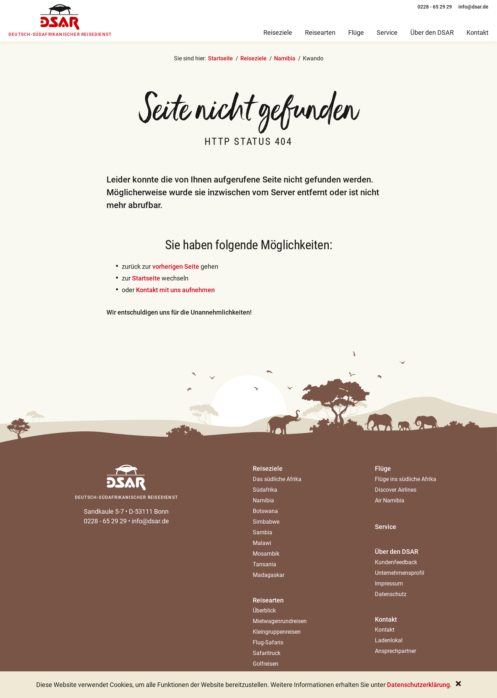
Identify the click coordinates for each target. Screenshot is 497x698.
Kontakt (386, 619)
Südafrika (265, 489)
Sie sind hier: (190, 58)
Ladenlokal (389, 640)
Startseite (220, 58)
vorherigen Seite (175, 266)
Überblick (264, 610)
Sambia (262, 532)
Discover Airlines (395, 489)
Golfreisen (265, 663)
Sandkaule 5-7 (104, 511)
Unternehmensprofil (399, 572)
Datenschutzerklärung (418, 684)
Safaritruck (266, 653)
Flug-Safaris (268, 642)
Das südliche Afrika (277, 479)
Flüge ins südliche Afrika (405, 479)
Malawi (262, 543)
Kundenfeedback (396, 562)
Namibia (284, 58)
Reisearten (268, 600)
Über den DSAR (396, 551)
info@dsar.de (150, 521)
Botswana (265, 511)
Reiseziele (253, 58)
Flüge (383, 468)
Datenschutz (390, 594)
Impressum (389, 583)
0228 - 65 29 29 (105, 521)
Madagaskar (268, 575)
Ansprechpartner (395, 651)
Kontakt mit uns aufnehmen (175, 290)
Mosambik (266, 553)
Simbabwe (266, 521)
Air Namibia (389, 500)
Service (385, 526)
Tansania (264, 564)
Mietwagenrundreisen (280, 621)
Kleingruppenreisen (277, 631)
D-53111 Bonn (149, 511)
